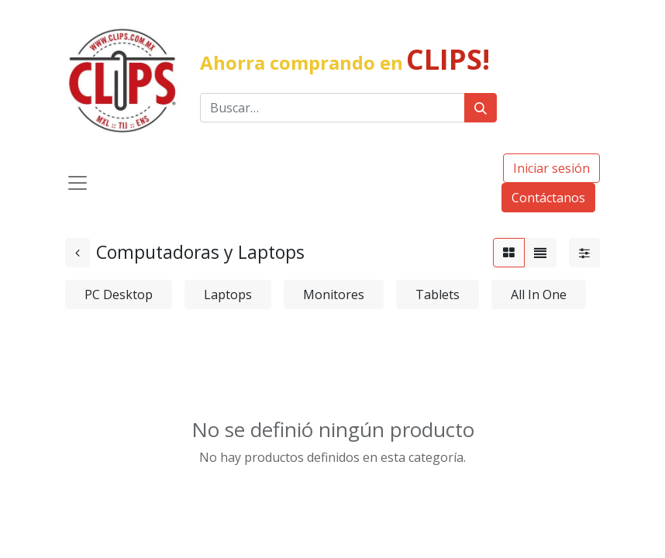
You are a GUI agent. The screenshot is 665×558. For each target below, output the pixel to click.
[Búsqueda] (480, 107)
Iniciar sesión (551, 168)
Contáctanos (548, 197)
